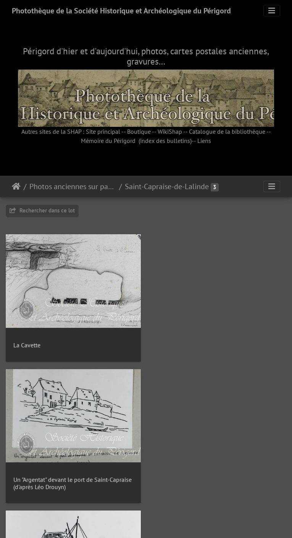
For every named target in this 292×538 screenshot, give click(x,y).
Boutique (139, 131)
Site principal (103, 131)
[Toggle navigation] (271, 10)
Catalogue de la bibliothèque (227, 131)
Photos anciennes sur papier (72, 186)
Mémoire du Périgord (108, 140)
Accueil (16, 186)
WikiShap (170, 131)
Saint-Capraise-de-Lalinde (167, 186)
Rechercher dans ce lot (42, 210)
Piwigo (163, 522)
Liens (204, 140)
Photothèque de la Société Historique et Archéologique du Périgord (121, 11)
